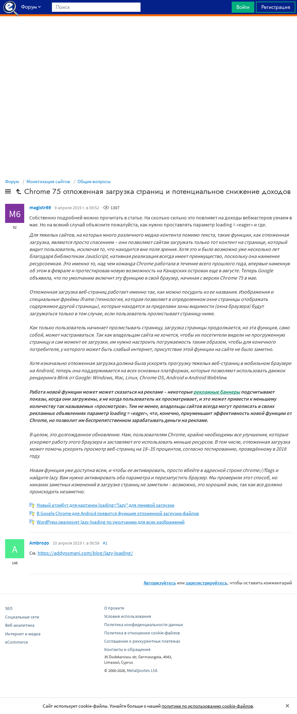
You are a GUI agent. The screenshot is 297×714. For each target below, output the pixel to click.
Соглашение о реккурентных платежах (142, 641)
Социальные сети (22, 617)
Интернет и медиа (22, 634)
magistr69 (40, 207)
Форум (12, 181)
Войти (243, 7)
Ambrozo (39, 542)
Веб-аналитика (19, 625)
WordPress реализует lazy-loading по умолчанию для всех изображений (111, 522)
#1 (105, 543)
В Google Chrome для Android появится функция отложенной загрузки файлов (118, 513)
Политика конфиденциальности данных (143, 624)
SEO (8, 608)
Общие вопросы (94, 181)
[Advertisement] (148, 32)
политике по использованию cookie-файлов (207, 706)
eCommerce (16, 642)
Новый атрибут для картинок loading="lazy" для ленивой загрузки (105, 505)
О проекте (114, 608)
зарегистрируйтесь (206, 583)
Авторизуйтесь (160, 583)
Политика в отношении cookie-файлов (142, 633)
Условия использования (127, 616)
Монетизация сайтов (48, 181)
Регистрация (275, 7)
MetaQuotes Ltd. (142, 670)
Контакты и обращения (127, 649)
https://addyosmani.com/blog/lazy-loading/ (85, 553)
